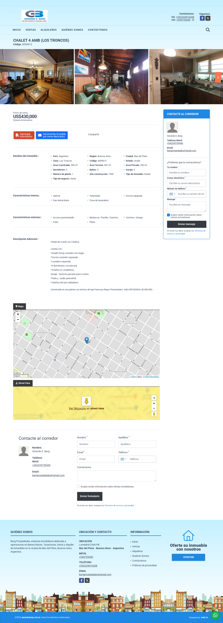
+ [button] (18, 314)
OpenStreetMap (152, 377)
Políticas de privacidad (144, 565)
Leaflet (133, 377)
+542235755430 (41, 465)
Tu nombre (172, 167)
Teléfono (123, 452)
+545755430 (183, 19)
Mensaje (171, 199)
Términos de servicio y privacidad (119, 505)
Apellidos (124, 437)
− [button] (18, 320)
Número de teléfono (177, 188)
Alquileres (49, 29)
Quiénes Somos (72, 29)
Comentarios (84, 467)
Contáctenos (98, 29)
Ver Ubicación (78, 408)
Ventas (31, 29)
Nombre (82, 437)
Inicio (17, 29)
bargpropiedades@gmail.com (48, 475)
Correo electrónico (176, 178)
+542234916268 (185, 17)
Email (81, 452)
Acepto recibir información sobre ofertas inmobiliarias (107, 486)
